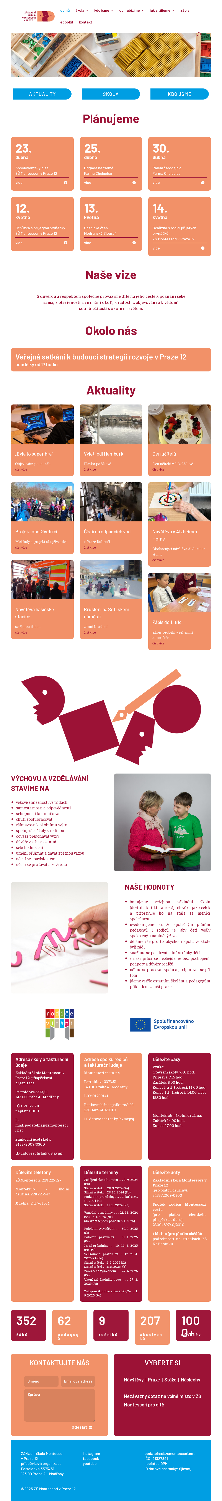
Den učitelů (164, 453)
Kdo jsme (179, 94)
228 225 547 (40, 1193)
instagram (91, 1453)
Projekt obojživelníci (36, 531)
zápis (184, 11)
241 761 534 (40, 1202)
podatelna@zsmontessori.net (170, 1453)
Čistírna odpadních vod (107, 531)
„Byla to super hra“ (34, 453)
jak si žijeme (160, 11)
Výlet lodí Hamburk (103, 453)
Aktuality (42, 94)
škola (79, 11)
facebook (91, 1458)
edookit (66, 22)
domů (65, 11)
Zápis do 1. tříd (167, 622)
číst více (21, 469)
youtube (90, 1463)
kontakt (85, 22)
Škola (111, 94)
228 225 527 (51, 1179)
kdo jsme (101, 11)
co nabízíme (129, 11)
